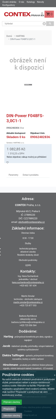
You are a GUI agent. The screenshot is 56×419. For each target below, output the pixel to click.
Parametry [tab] (13, 175)
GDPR (28, 265)
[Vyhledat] (50, 23)
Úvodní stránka (9, 2)
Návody (40, 2)
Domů (9, 36)
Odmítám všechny (11, 415)
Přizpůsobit (8, 409)
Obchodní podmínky (28, 260)
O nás (21, 2)
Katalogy (31, 2)
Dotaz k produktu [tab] (31, 175)
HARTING (20, 36)
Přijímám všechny (11, 402)
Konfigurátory (8, 5)
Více (22, 128)
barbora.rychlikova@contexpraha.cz (28, 322)
